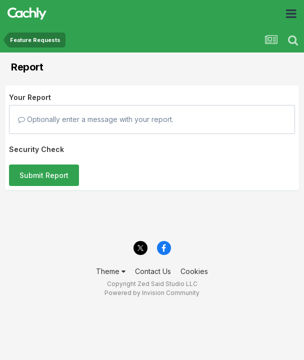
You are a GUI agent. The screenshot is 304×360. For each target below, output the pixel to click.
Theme (111, 271)
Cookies (194, 271)
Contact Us (153, 271)
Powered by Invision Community (152, 292)
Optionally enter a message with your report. (96, 119)
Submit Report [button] (44, 175)
